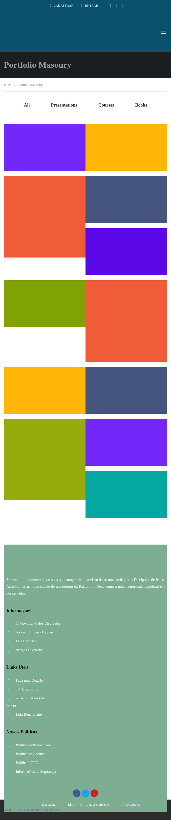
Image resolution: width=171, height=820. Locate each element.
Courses (106, 105)
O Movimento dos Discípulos (33, 623)
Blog (67, 804)
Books (141, 105)
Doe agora (44, 804)
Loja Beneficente (24, 714)
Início (7, 85)
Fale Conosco (21, 641)
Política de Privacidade (28, 745)
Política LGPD (22, 763)
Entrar (89, 5)
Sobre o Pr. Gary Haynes (29, 632)
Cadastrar (62, 5)
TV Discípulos (22, 689)
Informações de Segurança (31, 772)
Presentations (64, 105)
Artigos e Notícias (24, 650)
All (27, 105)
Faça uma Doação (24, 680)
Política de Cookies (25, 754)
